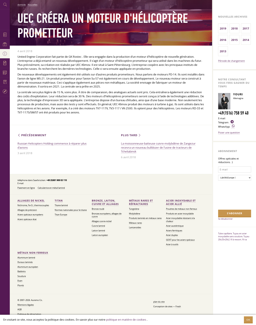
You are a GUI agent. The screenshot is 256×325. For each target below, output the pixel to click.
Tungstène (134, 209)
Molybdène (134, 213)
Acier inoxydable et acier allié (181, 202)
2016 (223, 40)
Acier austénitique (175, 225)
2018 (234, 28)
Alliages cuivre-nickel (102, 221)
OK (248, 319)
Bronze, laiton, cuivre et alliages (105, 202)
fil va (244, 239)
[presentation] (231, 194)
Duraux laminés (25, 262)
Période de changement (231, 60)
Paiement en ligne (26, 188)
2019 (223, 28)
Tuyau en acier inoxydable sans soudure (232, 235)
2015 (234, 40)
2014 (246, 40)
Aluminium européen (27, 267)
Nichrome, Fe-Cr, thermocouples (33, 205)
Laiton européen (100, 235)
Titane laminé (61, 205)
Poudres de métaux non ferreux (181, 209)
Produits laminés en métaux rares (145, 218)
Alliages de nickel (31, 200)
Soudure (21, 276)
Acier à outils (172, 244)
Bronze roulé (98, 209)
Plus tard (131, 135)
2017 (246, 28)
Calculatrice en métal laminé (51, 188)
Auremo (5, 19)
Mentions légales (25, 304)
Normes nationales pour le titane (71, 210)
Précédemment (31, 135)
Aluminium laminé (26, 257)
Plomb (20, 285)
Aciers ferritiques (174, 230)
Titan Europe (61, 214)
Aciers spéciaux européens (30, 214)
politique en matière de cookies (126, 319)
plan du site (159, 301)
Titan (59, 200)
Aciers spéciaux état (27, 219)
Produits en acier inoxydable (180, 213)
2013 (223, 51)
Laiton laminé (98, 230)
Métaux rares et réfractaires (141, 202)
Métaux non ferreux (32, 252)
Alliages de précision (27, 210)
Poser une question (229, 132)
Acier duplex (172, 235)
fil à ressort (236, 239)
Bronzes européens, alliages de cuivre (106, 215)
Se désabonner (225, 218)
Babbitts (21, 271)
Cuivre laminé (98, 225)
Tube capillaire (225, 233)
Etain (19, 280)
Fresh (178, 306)
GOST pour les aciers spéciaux (180, 239)
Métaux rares (135, 223)
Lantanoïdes (135, 227)
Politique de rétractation (29, 314)
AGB (19, 309)
